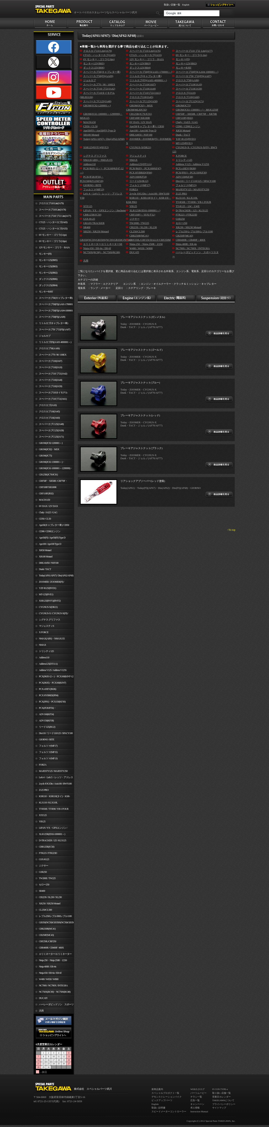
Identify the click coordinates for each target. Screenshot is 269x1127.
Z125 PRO (44, 789)
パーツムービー (198, 1093)
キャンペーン (197, 1104)
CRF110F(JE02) (46, 493)
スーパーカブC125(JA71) (51, 436)
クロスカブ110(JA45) (49, 411)
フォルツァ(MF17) (48, 745)
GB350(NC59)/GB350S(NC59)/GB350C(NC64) (56, 922)
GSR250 (43, 871)
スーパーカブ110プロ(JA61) (53, 398)
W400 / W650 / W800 (48, 979)
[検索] (191, 13)
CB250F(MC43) (46, 935)
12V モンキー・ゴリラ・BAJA (54, 247)
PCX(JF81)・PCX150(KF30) (52, 701)
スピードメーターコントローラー (169, 1111)
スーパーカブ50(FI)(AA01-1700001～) (53, 305)
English (185, 4)
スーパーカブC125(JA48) (51, 424)
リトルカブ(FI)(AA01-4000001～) (55, 342)
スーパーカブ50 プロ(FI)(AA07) (54, 329)
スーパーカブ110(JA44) (50, 379)
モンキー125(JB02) (48, 272)
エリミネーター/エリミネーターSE (53, 954)
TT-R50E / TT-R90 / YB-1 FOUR (53, 808)
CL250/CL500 (45, 909)
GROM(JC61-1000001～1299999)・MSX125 (53, 469)
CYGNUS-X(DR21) (48, 607)
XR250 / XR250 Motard (49, 903)
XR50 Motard (45, 550)
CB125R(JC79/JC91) (48, 474)
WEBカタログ (197, 1089)
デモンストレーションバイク (167, 1096)
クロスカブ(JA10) (48, 405)
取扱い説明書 (158, 1107)
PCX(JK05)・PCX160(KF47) (52, 682)
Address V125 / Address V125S (52, 670)
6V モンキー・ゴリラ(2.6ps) (52, 241)
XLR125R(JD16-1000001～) (52, 834)
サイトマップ (219, 1107)
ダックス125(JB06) (48, 279)
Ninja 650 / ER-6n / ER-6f (50, 972)
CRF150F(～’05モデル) (142, 214)
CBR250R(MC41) (47, 928)
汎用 (41, 1010)
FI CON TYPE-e (220, 1089)
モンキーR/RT (46, 291)
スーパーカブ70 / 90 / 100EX (52, 354)
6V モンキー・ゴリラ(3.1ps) (52, 234)
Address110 (44, 657)
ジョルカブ (44, 335)
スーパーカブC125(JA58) (51, 430)
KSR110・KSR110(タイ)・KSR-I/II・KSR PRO (52, 797)
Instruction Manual (199, 1111)
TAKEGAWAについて (223, 1100)
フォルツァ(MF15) (48, 752)
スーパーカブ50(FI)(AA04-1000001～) (53, 311)
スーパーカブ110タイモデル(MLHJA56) (50, 393)
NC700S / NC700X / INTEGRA (53, 985)
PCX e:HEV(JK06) (47, 689)
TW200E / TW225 (47, 878)
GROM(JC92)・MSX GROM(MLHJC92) (46, 450)
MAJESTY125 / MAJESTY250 (53, 771)
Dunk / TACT (45, 569)
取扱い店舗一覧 (172, 4)
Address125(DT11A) (48, 663)
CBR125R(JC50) (46, 846)
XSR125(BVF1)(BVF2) (50, 600)
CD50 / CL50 (45, 518)
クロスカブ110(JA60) (49, 417)
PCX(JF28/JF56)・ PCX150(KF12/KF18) (45, 708)
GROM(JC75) (45, 455)
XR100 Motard (45, 556)
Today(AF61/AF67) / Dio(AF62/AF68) (56, 575)
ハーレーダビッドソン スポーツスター (54, 1005)
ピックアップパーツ (162, 1100)
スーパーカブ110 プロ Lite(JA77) (55, 215)
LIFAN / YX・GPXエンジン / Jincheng (50, 828)
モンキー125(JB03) (48, 266)
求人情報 (195, 1107)
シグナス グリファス (49, 619)
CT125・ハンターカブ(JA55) (53, 228)
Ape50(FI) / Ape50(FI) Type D (52, 537)
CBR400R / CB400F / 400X (51, 947)
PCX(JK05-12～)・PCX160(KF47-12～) (53, 677)
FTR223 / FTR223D (48, 853)
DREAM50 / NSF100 (48, 562)
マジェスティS (46, 625)
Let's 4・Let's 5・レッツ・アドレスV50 (53, 778)
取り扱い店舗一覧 (221, 1093)
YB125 (42, 821)
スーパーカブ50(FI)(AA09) (52, 316)
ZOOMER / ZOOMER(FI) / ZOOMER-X (49, 582)
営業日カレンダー (221, 1096)
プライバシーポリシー (223, 1104)
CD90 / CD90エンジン (49, 531)
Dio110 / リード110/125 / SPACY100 (56, 733)
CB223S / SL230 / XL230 (50, 897)
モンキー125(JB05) (48, 260)
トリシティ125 (46, 651)
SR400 (42, 890)
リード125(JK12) (47, 726)
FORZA (42, 764)
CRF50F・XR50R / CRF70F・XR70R (50, 481)
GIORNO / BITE (46, 739)
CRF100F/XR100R (47, 487)
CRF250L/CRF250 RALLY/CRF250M (45, 942)
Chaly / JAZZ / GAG (48, 512)
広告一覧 (195, 1100)
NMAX (42, 644)
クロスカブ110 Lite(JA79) (51, 203)
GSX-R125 (44, 859)
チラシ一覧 (196, 1096)
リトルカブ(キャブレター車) (53, 323)
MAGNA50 (44, 499)
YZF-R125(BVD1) (47, 588)
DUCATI (43, 998)
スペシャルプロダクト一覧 (165, 1093)
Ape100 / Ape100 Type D (50, 543)
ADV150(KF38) (46, 720)
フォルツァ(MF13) (48, 758)
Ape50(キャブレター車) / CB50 (54, 525)
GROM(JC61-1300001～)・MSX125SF (49, 462)
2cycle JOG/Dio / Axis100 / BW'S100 (55, 783)
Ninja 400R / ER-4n (47, 966)
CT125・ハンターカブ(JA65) (53, 222)
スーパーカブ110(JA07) (50, 361)
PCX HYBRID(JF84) (48, 695)
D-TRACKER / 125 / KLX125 (52, 840)
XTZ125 (43, 815)
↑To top (231, 529)
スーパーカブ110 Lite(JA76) (52, 209)
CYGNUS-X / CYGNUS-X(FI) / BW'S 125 (51, 614)
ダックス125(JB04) (48, 285)
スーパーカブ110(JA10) (50, 367)
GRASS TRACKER (93, 223)
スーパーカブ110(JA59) (50, 386)
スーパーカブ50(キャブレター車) (56, 297)
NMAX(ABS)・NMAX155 (52, 638)
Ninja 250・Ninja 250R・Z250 (53, 960)
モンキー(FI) (45, 253)
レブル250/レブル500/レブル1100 (55, 916)
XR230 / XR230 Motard (188, 227)
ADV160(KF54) (46, 714)
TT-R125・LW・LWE (188, 206)
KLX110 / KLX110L (48, 802)
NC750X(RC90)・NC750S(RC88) (54, 991)
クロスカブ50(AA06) (49, 348)
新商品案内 (157, 1089)
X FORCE (43, 632)
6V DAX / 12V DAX (48, 506)
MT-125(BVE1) (46, 594)
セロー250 (44, 884)
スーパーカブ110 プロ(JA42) (53, 373)
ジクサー (43, 865)
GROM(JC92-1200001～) (50, 443)
